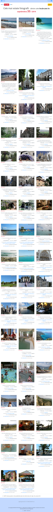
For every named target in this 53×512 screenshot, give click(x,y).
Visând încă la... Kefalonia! (46, 347)
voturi (3, 29)
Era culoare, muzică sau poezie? (10, 267)
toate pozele (7, 38)
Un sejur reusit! (28, 461)
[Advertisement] (26, 56)
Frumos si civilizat (28, 355)
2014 (49, 4)
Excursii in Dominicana (46, 241)
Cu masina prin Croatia (46, 381)
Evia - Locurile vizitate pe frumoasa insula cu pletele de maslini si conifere (9, 243)
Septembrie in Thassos (46, 40)
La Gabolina (10, 119)
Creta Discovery (28, 33)
